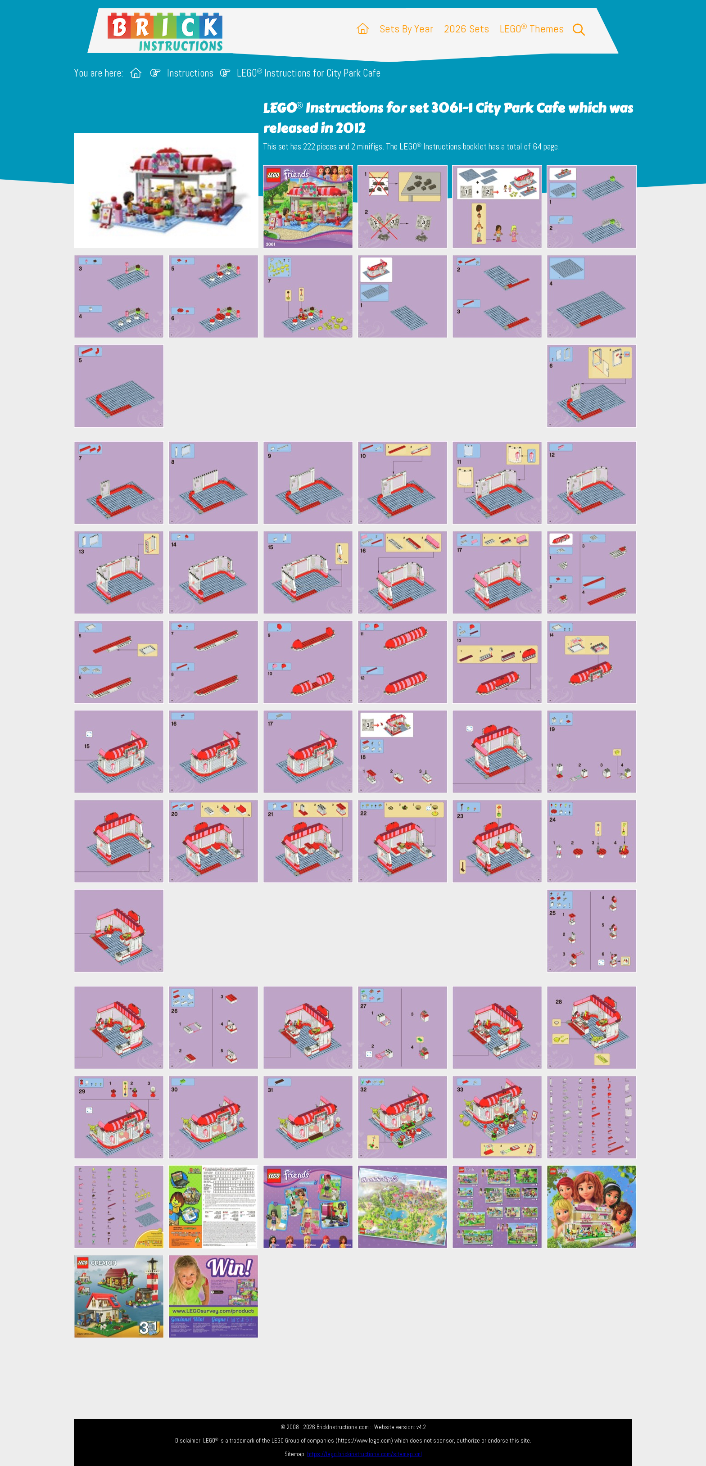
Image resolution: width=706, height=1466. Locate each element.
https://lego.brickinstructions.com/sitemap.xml (364, 1454)
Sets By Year (406, 29)
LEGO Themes (532, 29)
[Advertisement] (357, 389)
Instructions (190, 73)
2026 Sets (466, 29)
